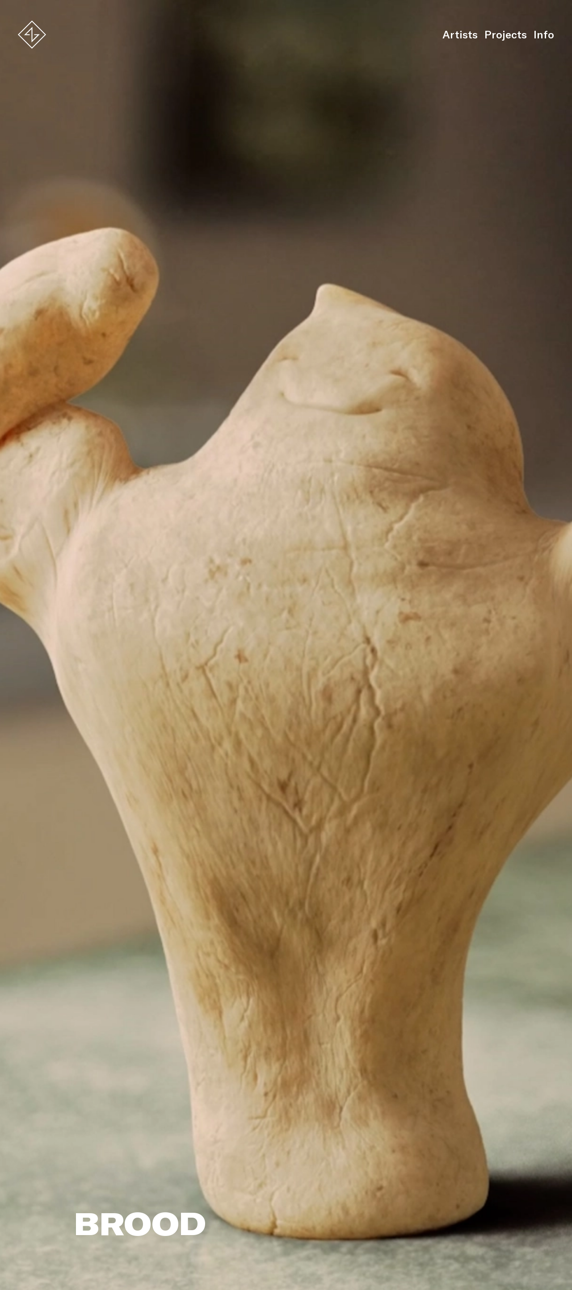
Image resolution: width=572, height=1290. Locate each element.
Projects (505, 34)
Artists (460, 34)
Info (544, 34)
